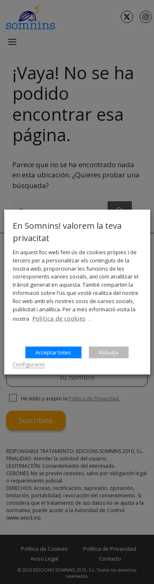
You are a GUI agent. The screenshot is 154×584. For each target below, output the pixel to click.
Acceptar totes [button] (53, 352)
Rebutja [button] (108, 352)
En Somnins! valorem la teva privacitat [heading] (67, 232)
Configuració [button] (29, 364)
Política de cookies (58, 318)
